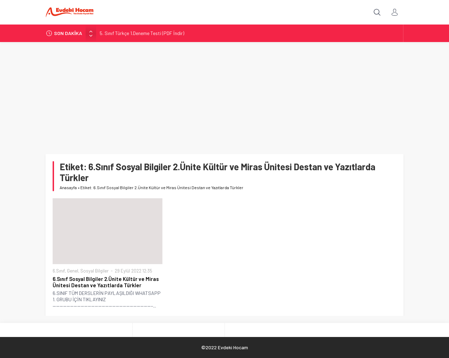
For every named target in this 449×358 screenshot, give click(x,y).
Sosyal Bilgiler (94, 271)
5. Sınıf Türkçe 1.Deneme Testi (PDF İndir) (142, 33)
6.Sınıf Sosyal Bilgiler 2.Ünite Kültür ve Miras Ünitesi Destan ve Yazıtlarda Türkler (106, 282)
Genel (72, 271)
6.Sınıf (59, 271)
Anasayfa (68, 187)
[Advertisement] (224, 95)
